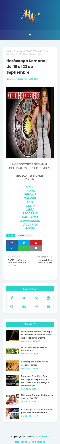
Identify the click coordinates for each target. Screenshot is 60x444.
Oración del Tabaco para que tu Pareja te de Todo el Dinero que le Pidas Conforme (36, 334)
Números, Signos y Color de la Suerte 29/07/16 (37, 397)
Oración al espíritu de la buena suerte (34, 349)
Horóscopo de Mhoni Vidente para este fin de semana (36, 411)
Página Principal (14, 51)
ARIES (30, 187)
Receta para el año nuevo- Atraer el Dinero (35, 363)
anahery (12, 79)
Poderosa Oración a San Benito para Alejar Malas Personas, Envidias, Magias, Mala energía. (35, 381)
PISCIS (30, 228)
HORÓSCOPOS (31, 51)
